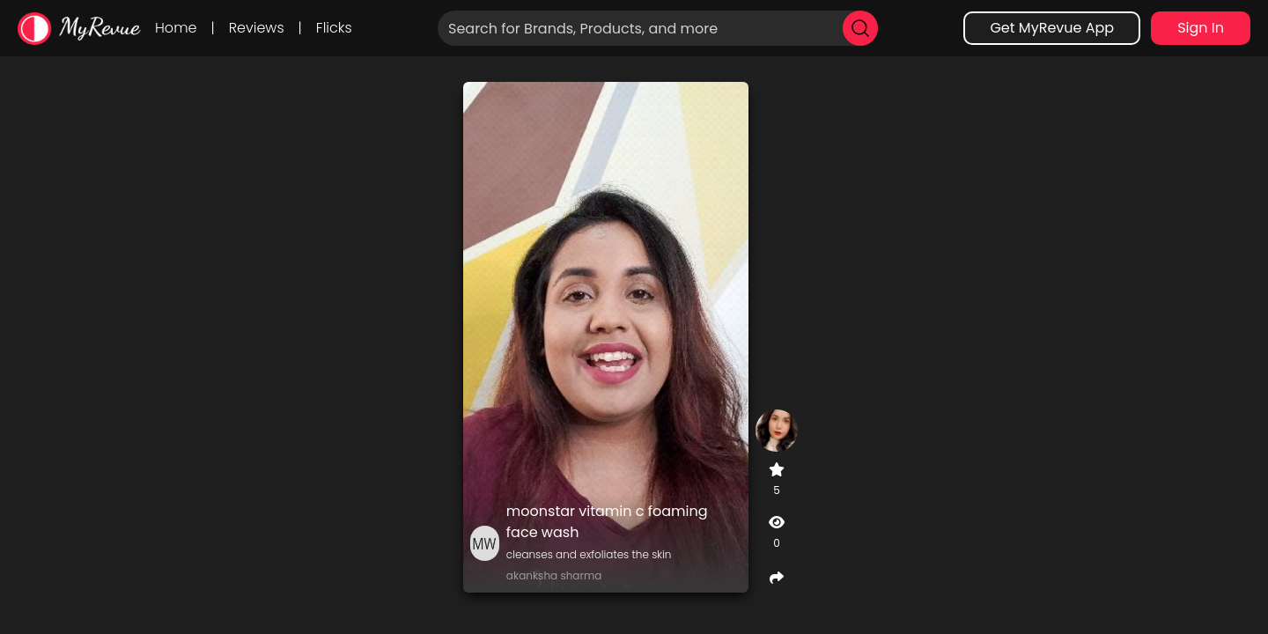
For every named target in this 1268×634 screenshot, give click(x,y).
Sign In (1200, 28)
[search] (860, 28)
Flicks (334, 28)
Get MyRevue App (1052, 28)
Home (175, 28)
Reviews (256, 28)
